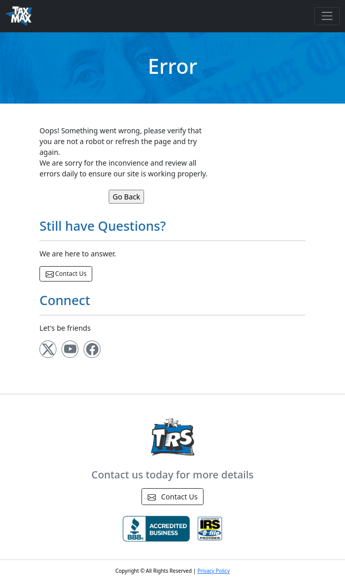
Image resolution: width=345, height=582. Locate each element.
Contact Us (66, 273)
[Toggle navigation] (326, 16)
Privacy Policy (213, 570)
